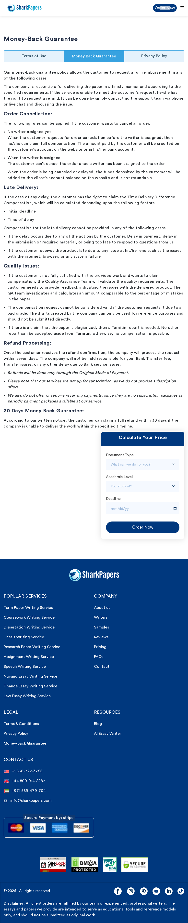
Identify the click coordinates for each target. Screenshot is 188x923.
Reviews (101, 637)
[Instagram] (131, 891)
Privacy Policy (154, 56)
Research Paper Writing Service (32, 647)
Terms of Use (34, 56)
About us (102, 608)
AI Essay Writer (107, 734)
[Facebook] (118, 891)
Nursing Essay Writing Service (30, 676)
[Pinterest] (144, 891)
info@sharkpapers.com (28, 801)
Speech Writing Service (25, 667)
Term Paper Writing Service (28, 608)
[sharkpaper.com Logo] (94, 575)
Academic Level (119, 477)
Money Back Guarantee (94, 56)
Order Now (165, 8)
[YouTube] (156, 891)
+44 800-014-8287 (24, 781)
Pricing (100, 647)
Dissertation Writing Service (29, 627)
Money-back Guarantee (25, 743)
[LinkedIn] (169, 891)
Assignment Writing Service (29, 657)
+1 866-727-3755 (23, 771)
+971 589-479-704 (25, 791)
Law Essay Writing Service (27, 696)
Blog (98, 724)
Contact (101, 667)
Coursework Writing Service (29, 617)
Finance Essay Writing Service (30, 686)
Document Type (120, 455)
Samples (101, 627)
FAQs (98, 657)
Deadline (113, 499)
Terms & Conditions (21, 724)
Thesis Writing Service (24, 637)
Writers (100, 617)
